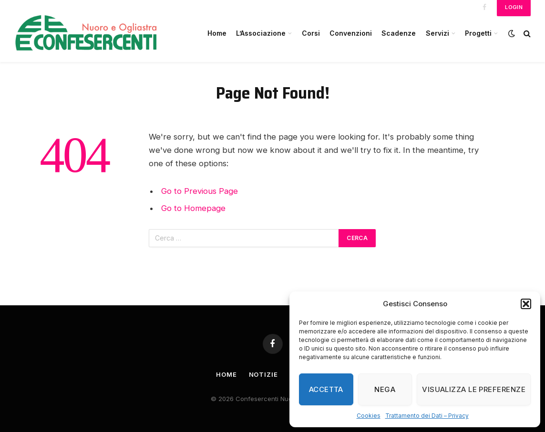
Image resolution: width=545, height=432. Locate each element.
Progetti (478, 33)
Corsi (311, 33)
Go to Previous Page (199, 191)
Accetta (326, 389)
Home (216, 33)
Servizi (437, 33)
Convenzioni (350, 33)
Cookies (368, 415)
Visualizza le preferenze (473, 389)
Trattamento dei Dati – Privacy (427, 415)
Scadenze (398, 33)
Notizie (263, 374)
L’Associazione (261, 33)
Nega (384, 389)
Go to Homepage (193, 208)
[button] (526, 304)
